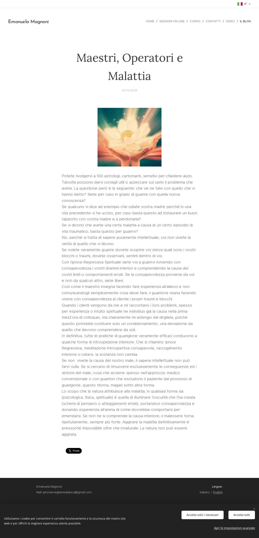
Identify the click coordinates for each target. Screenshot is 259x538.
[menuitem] (151, 21)
